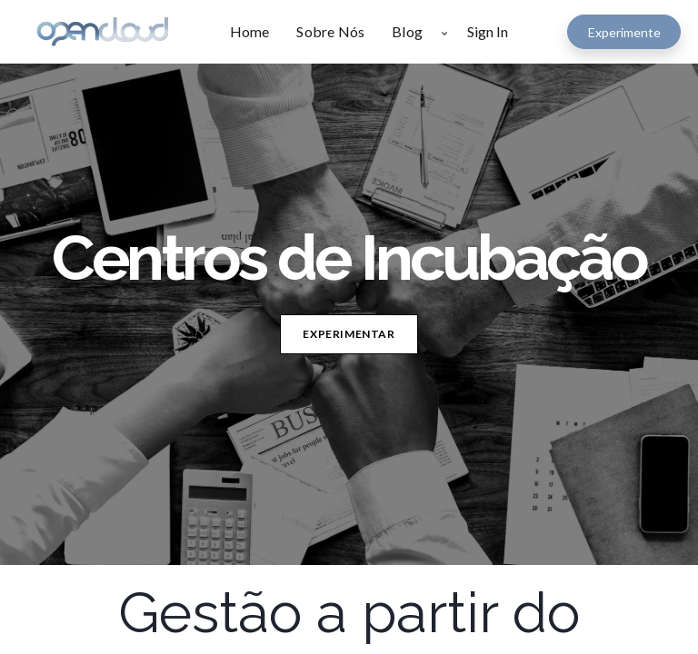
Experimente (624, 32)
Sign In (487, 31)
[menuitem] (257, 31)
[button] (444, 31)
